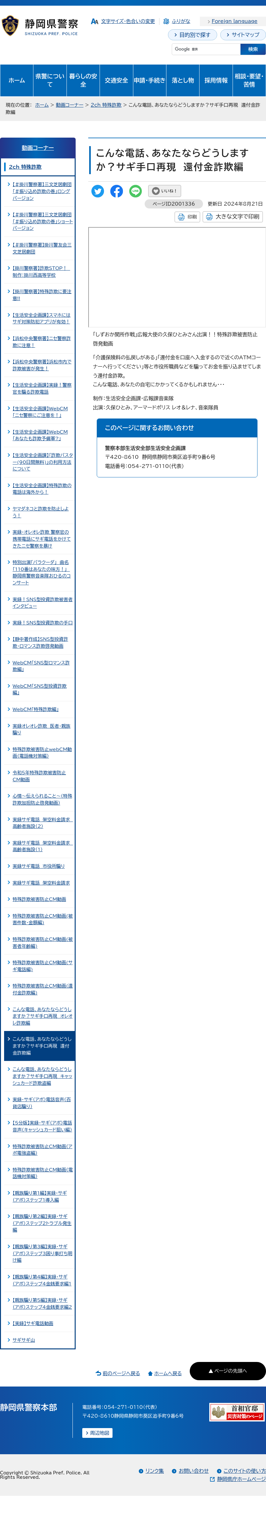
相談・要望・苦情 (249, 80)
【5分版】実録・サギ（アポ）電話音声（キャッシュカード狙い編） (42, 1126)
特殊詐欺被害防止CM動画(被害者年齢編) (43, 942)
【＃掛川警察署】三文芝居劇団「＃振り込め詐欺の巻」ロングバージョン (42, 191)
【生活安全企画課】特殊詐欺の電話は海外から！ (42, 489)
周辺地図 (99, 1433)
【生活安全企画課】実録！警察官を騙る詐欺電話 (42, 388)
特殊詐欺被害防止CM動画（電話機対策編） (43, 1173)
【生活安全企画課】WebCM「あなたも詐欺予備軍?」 (40, 435)
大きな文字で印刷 (237, 216)
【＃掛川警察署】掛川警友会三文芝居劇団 (42, 248)
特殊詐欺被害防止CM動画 (39, 899)
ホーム (17, 80)
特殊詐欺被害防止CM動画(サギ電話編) (42, 966)
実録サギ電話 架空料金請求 (41, 882)
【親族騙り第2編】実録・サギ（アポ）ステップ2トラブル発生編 (42, 1223)
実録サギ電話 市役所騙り (39, 866)
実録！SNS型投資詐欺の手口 (43, 622)
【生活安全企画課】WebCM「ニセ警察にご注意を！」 (40, 412)
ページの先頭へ (230, 1371)
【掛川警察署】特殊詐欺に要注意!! (42, 295)
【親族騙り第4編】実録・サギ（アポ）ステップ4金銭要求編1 (42, 1280)
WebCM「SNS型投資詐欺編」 (39, 689)
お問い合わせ (194, 1470)
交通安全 (116, 80)
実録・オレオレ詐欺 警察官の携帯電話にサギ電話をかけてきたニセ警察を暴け (42, 539)
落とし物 (183, 80)
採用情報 (216, 80)
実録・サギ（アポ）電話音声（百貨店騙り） (42, 1103)
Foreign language (234, 21)
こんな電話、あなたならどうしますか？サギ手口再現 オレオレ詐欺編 (42, 1016)
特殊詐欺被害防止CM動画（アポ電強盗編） (42, 1150)
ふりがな (181, 21)
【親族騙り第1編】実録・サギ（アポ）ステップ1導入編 (40, 1196)
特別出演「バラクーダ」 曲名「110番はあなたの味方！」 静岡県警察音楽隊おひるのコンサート (42, 572)
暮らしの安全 (83, 80)
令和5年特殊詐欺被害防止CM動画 (39, 776)
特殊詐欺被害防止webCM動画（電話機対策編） (42, 753)
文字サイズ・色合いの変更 (128, 21)
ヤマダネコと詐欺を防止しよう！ (41, 512)
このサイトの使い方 (245, 1470)
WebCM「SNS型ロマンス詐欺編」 (41, 666)
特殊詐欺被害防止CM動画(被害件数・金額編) (43, 919)
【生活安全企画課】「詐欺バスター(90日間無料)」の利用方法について (43, 462)
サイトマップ (245, 34)
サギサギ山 (24, 1340)
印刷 (192, 216)
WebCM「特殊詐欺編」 (36, 709)
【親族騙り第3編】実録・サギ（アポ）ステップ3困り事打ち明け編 (42, 1253)
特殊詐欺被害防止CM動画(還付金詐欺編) (43, 989)
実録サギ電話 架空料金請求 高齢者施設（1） (43, 846)
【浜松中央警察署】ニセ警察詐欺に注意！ (42, 342)
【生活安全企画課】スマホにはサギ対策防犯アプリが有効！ (42, 318)
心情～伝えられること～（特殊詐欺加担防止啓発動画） (42, 799)
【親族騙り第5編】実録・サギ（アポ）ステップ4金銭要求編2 (42, 1303)
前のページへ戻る (121, 1373)
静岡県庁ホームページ (241, 1479)
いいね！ (169, 191)
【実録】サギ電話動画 (33, 1323)
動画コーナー (69, 105)
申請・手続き (149, 80)
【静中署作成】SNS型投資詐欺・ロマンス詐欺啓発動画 (40, 642)
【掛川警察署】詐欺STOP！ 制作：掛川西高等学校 (41, 271)
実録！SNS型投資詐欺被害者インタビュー (43, 603)
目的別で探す (195, 34)
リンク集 (155, 1470)
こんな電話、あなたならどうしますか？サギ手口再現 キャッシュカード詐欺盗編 (42, 1076)
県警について (50, 80)
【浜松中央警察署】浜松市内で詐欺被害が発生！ (42, 365)
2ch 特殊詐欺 (106, 105)
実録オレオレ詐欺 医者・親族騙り (41, 729)
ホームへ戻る (168, 1373)
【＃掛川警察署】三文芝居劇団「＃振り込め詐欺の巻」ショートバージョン (43, 221)
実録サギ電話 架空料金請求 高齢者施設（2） (43, 823)
